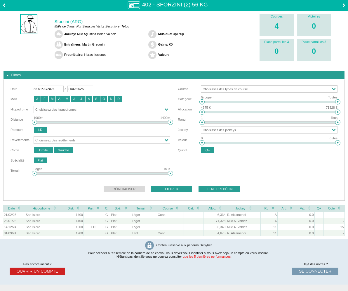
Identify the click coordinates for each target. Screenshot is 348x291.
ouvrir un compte (37, 271)
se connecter (315, 271)
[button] (37, 99)
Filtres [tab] (13, 75)
